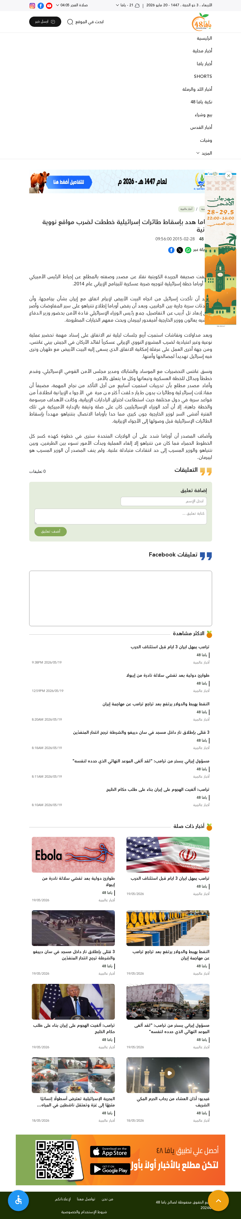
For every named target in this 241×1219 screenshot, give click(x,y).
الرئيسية (204, 38)
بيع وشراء (203, 115)
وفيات (206, 140)
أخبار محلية (202, 51)
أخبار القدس (201, 127)
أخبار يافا (204, 63)
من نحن (107, 1199)
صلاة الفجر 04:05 (73, 5)
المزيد (206, 153)
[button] (228, 175)
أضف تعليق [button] (50, 531)
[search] (85, 21)
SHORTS (203, 76)
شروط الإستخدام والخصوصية (84, 1212)
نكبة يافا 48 (201, 102)
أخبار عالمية (186, 209)
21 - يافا (130, 5)
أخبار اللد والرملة (197, 89)
